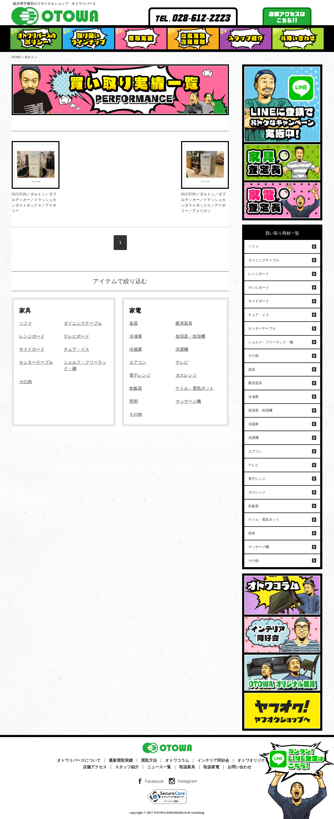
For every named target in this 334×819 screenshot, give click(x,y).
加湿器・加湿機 (190, 336)
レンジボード (32, 336)
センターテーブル (36, 362)
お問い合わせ (239, 767)
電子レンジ (140, 375)
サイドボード (32, 349)
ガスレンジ (186, 375)
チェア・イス (76, 349)
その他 (25, 381)
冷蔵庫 (135, 349)
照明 (133, 401)
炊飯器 (135, 388)
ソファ (25, 323)
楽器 (133, 323)
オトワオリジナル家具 (257, 761)
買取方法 (149, 761)
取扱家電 (211, 767)
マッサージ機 (188, 401)
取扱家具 (187, 767)
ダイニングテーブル (83, 323)
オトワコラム (177, 761)
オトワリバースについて (79, 761)
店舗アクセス (95, 767)
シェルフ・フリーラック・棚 (270, 342)
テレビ (181, 362)
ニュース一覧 (159, 767)
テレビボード (76, 336)
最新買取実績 (121, 761)
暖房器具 (183, 323)
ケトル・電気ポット (194, 388)
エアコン (137, 362)
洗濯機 (181, 349)
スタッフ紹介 (127, 767)
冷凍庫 (135, 336)
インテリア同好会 (213, 761)
